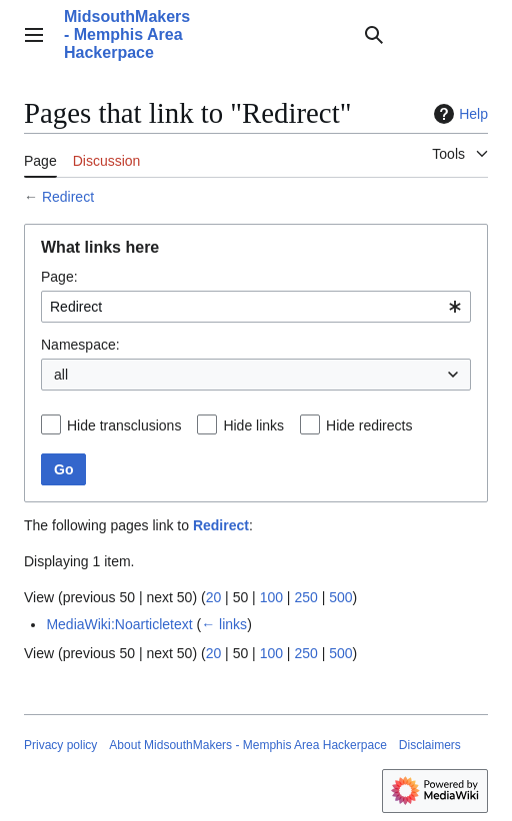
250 (305, 597)
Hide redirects (369, 425)
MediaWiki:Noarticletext (119, 624)
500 (340, 597)
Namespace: (80, 345)
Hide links (253, 425)
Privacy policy (60, 745)
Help (458, 114)
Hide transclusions (124, 425)
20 (214, 597)
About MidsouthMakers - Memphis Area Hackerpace (247, 745)
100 (271, 597)
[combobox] (256, 307)
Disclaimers (430, 745)
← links (224, 624)
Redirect (68, 197)
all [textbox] (61, 375)
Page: (59, 277)
